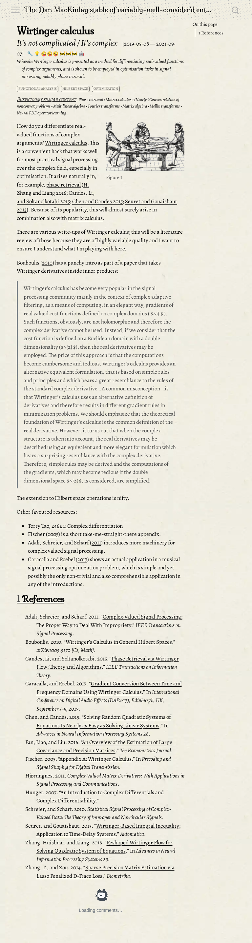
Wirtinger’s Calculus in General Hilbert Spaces (119, 642)
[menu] (15, 9)
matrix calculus (85, 218)
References (211, 32)
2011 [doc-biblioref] (96, 542)
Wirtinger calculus (66, 143)
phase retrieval (63, 184)
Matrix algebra (134, 106)
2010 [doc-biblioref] (47, 262)
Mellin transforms (165, 106)
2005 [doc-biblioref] (53, 534)
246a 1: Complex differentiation (87, 526)
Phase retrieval (90, 99)
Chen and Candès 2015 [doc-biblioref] (97, 201)
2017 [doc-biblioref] (82, 559)
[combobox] (235, 10)
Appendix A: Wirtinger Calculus (95, 759)
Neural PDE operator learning (41, 113)
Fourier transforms (104, 106)
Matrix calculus (119, 99)
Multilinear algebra (69, 106)
